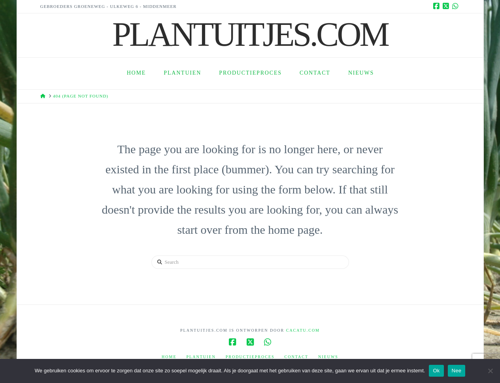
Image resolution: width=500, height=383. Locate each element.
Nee (457, 371)
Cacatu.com (303, 330)
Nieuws (328, 357)
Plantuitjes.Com (250, 34)
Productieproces (250, 357)
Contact (296, 357)
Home (169, 357)
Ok (436, 371)
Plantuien (201, 357)
